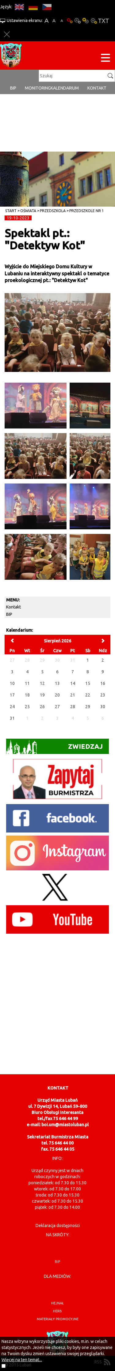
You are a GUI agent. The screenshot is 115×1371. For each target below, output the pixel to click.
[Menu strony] (105, 58)
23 (102, 695)
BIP (13, 88)
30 (102, 706)
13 (57, 683)
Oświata (28, 211)
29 (87, 706)
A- (62, 21)
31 (12, 718)
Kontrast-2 (94, 21)
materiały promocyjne (58, 1319)
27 (57, 706)
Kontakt (96, 88)
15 (87, 683)
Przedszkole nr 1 (86, 211)
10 (12, 683)
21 (72, 695)
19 (42, 695)
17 (12, 695)
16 (102, 683)
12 (42, 683)
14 (72, 683)
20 (57, 695)
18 (27, 695)
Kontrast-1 (86, 21)
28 (72, 706)
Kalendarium (65, 88)
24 (12, 706)
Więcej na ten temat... (22, 1359)
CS (47, 7)
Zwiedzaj (54, 747)
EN (19, 7)
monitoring (38, 88)
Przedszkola (53, 211)
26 (42, 706)
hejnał (57, 1303)
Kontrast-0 (78, 21)
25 (27, 706)
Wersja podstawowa (70, 21)
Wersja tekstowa (103, 21)
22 (87, 695)
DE (33, 7)
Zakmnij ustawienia (7, 34)
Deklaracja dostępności (58, 1225)
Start (11, 211)
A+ (46, 21)
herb (57, 1311)
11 (27, 683)
